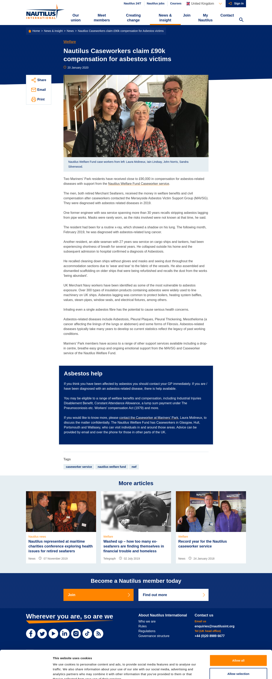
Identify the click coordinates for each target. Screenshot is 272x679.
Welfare (69, 42)
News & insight (165, 17)
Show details (211, 671)
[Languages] (204, 3)
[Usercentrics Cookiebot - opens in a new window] (26, 671)
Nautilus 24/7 (132, 3)
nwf (134, 466)
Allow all (238, 636)
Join (187, 15)
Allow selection (238, 649)
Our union (76, 17)
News (70, 30)
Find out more (174, 595)
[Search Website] (241, 20)
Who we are (147, 621)
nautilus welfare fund (112, 466)
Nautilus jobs (156, 3)
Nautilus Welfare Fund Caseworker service (138, 183)
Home (36, 30)
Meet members (102, 17)
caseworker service (79, 466)
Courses (175, 3)
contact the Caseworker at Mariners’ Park (148, 417)
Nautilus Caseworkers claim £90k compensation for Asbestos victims (121, 30)
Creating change (133, 17)
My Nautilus (205, 17)
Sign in (239, 3)
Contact (227, 15)
